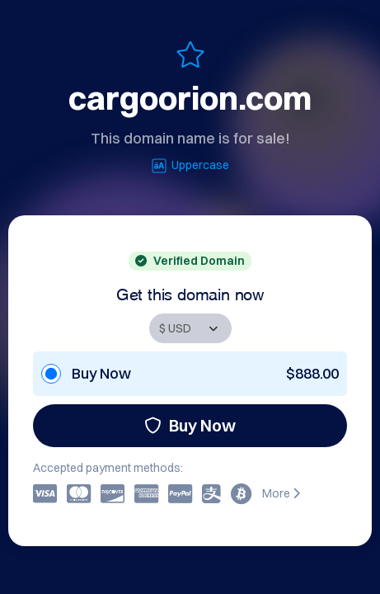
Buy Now (190, 425)
